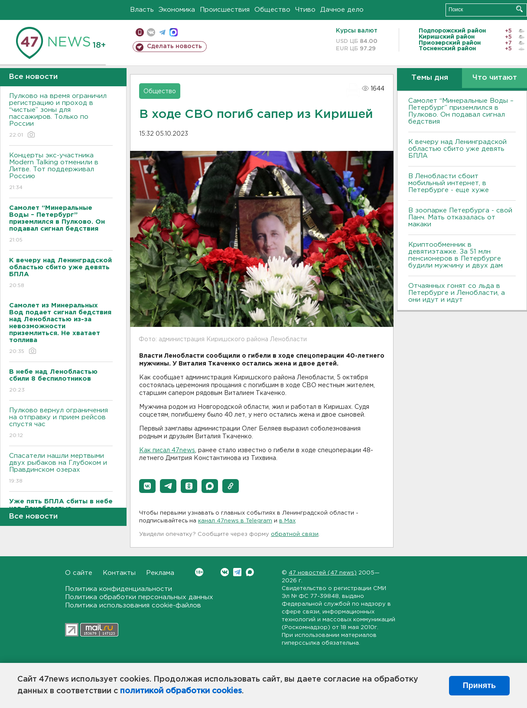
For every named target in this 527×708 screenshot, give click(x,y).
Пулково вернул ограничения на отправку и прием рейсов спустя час (61, 423)
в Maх (287, 521)
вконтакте (151, 32)
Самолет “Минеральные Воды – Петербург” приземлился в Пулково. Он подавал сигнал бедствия (461, 111)
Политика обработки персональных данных (139, 597)
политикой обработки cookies (181, 691)
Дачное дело (342, 10)
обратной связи (295, 534)
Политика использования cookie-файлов (133, 605)
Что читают (494, 78)
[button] (147, 486)
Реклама (160, 573)
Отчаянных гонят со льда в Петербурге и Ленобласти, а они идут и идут (456, 293)
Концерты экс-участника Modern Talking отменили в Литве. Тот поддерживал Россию (61, 172)
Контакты (119, 573)
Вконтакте (199, 572)
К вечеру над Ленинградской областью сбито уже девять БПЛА (457, 149)
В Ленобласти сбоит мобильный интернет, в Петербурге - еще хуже (448, 183)
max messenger (173, 32)
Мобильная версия (140, 32)
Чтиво (305, 10)
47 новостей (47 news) (323, 573)
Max (250, 572)
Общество (272, 10)
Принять (479, 685)
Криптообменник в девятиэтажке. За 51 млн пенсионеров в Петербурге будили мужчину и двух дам (455, 255)
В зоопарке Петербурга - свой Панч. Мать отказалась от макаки (460, 217)
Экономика (177, 10)
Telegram (237, 572)
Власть (142, 10)
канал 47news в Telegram (235, 521)
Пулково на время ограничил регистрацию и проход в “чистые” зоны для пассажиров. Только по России (61, 116)
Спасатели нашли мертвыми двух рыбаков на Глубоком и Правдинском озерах (61, 469)
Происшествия (225, 10)
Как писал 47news (167, 450)
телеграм (162, 32)
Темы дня (429, 78)
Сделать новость (174, 46)
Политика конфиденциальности (118, 589)
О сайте (78, 573)
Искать (519, 9)
